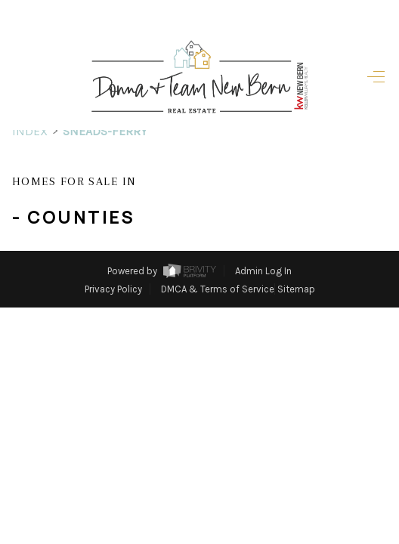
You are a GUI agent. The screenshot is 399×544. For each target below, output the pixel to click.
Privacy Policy (113, 289)
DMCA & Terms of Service (217, 289)
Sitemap (296, 289)
